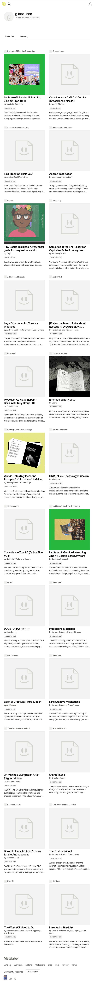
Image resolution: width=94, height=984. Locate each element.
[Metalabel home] (5, 977)
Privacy (65, 965)
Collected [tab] (9, 36)
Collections (40, 965)
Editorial (28, 965)
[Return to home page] (4, 4)
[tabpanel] (47, 499)
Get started (33, 972)
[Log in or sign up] (90, 4)
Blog (50, 965)
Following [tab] (23, 36)
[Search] (9, 4)
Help (57, 965)
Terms (74, 965)
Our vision (18, 965)
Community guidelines (13, 972)
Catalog (7, 965)
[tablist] (47, 37)
